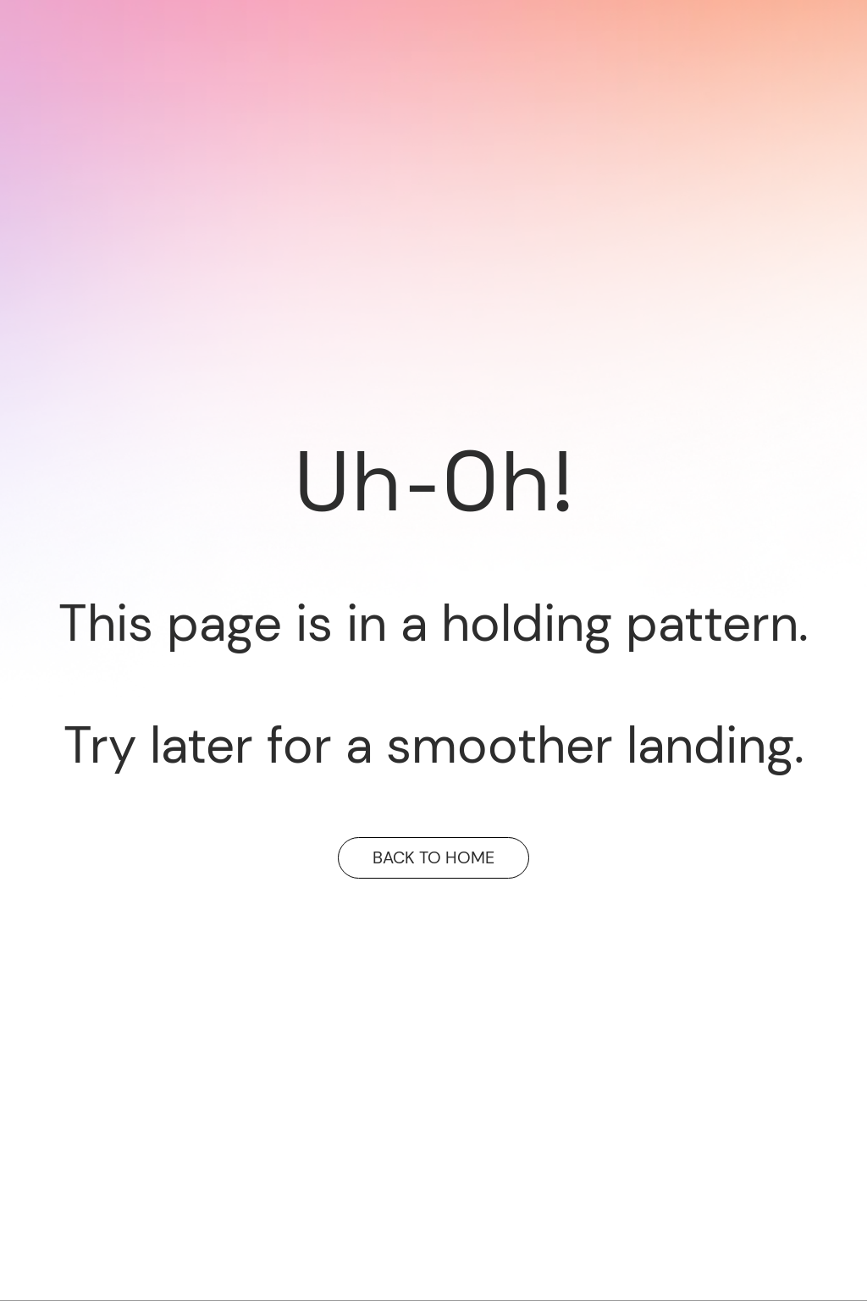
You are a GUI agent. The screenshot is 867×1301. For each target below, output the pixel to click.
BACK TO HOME (433, 857)
